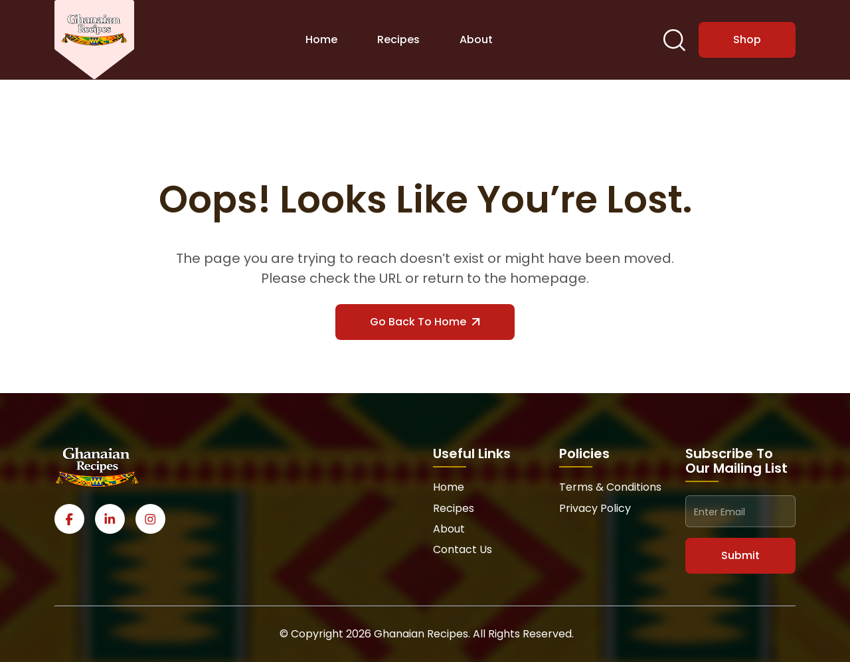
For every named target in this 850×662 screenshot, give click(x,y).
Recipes (398, 39)
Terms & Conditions (610, 487)
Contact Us (462, 549)
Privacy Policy (595, 508)
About (476, 39)
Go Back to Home (425, 321)
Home (321, 39)
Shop (747, 39)
